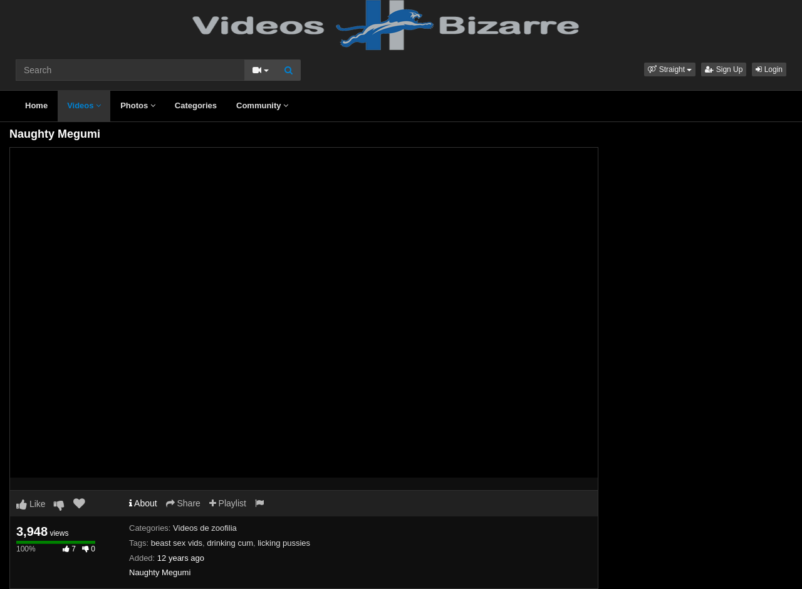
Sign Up (723, 69)
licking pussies (284, 543)
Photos (137, 105)
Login (769, 69)
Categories (196, 105)
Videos (84, 105)
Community (262, 105)
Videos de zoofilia (205, 528)
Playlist (227, 503)
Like (31, 504)
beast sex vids (176, 543)
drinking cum (230, 543)
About (143, 503)
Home (36, 105)
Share (183, 503)
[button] (669, 69)
